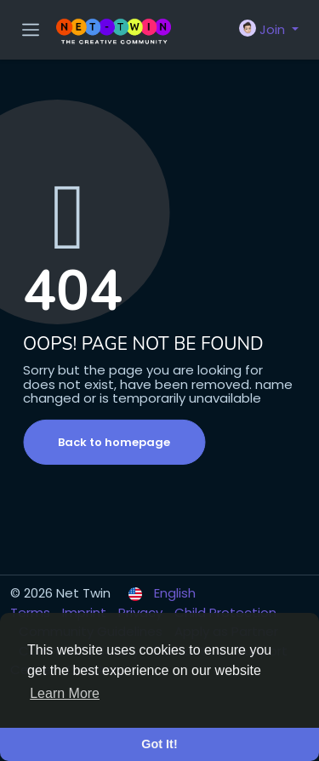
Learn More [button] (65, 693)
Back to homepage (114, 442)
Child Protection (225, 612)
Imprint (86, 612)
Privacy (142, 612)
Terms (32, 612)
